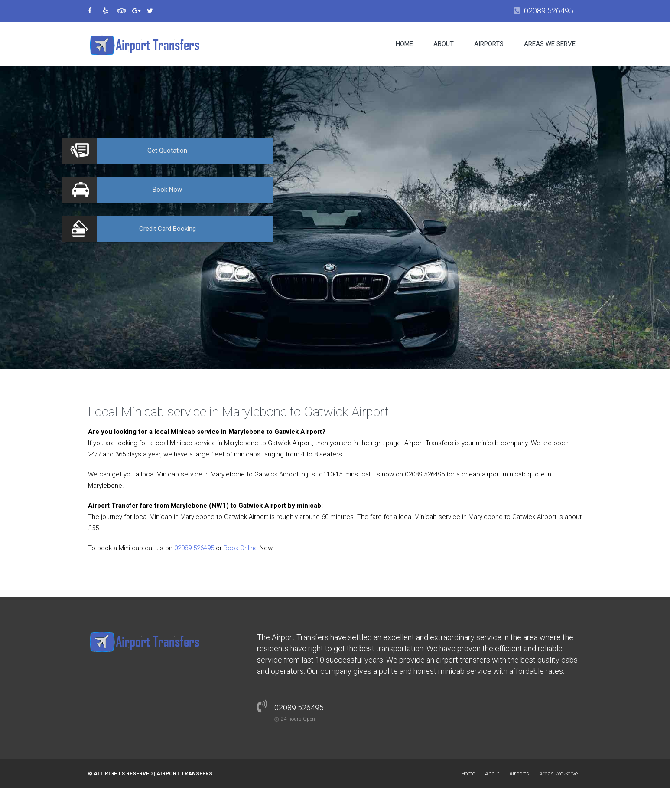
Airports (489, 44)
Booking (167, 229)
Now (167, 190)
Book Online (241, 548)
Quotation (167, 150)
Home (404, 44)
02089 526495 (548, 10)
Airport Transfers (184, 774)
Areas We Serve (550, 44)
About (443, 44)
